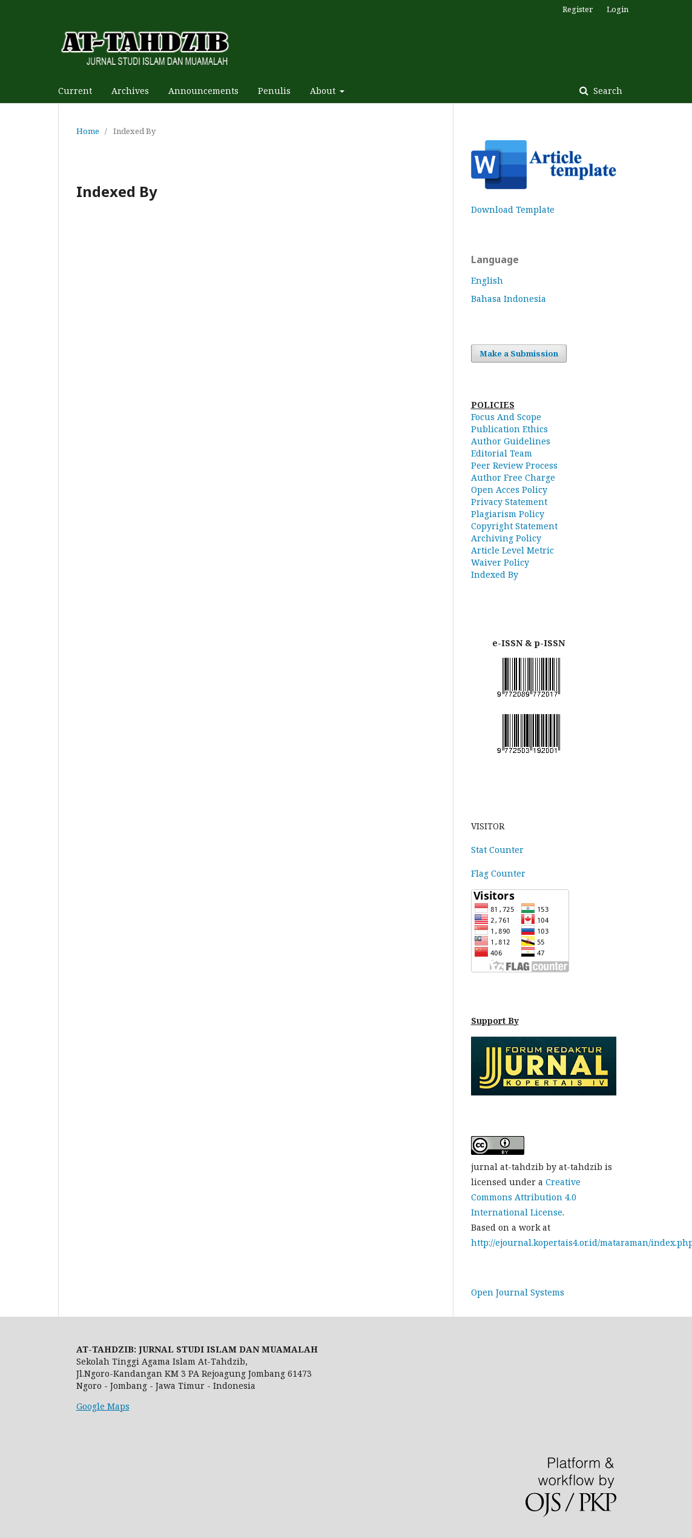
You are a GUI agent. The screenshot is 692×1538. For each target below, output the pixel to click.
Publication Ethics (509, 429)
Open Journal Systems (517, 1292)
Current (75, 90)
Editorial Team (501, 453)
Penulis (274, 90)
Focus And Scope (506, 417)
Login (617, 9)
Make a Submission (518, 353)
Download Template (513, 209)
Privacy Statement (509, 501)
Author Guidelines (510, 441)
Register (577, 9)
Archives (130, 90)
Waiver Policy (500, 562)
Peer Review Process (514, 465)
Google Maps (103, 1406)
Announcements (203, 90)
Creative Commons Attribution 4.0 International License (526, 1197)
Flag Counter (498, 873)
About (324, 90)
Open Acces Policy (509, 489)
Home (87, 130)
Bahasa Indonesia (508, 298)
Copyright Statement (514, 526)
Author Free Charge (513, 477)
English (487, 280)
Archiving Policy (506, 538)
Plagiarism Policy (507, 514)
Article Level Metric (512, 550)
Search (606, 90)
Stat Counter (497, 849)
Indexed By (494, 574)
